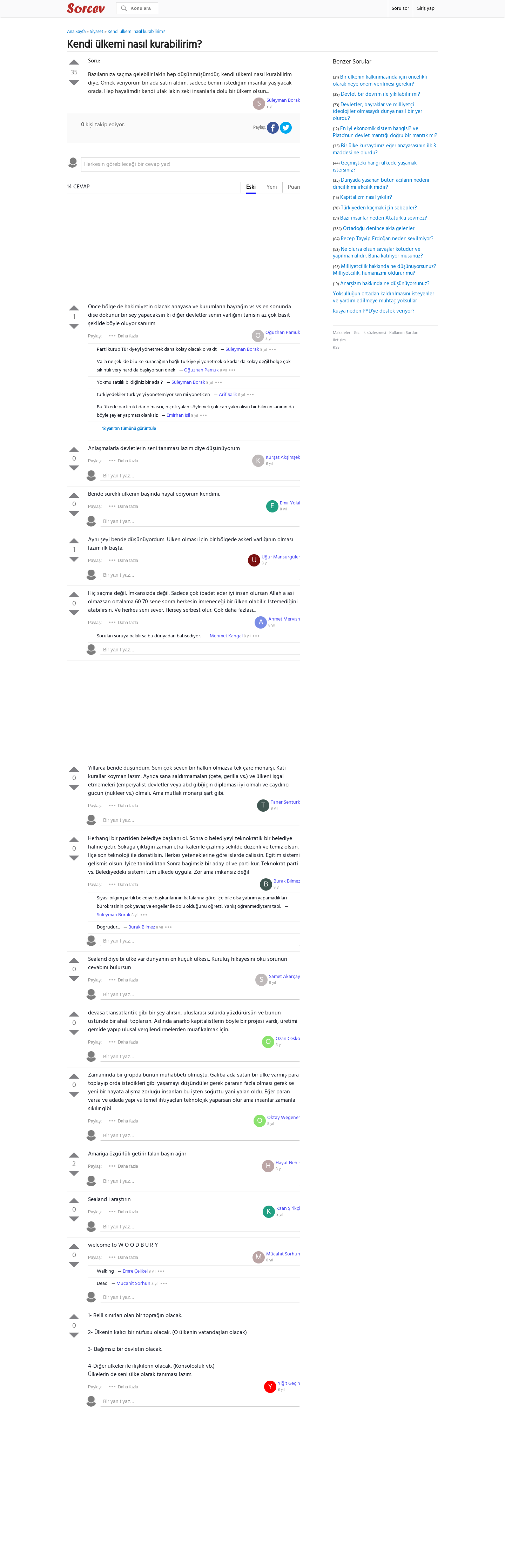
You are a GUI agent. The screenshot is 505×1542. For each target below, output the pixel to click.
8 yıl (270, 106)
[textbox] (190, 164)
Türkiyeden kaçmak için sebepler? (379, 208)
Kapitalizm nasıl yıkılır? (366, 197)
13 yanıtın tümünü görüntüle (129, 429)
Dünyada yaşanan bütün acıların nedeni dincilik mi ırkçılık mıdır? (381, 184)
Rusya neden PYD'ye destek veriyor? (374, 311)
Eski (251, 187)
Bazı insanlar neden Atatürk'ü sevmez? (383, 218)
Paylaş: (95, 336)
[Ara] (137, 8)
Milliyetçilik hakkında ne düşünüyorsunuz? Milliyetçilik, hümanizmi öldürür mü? (384, 270)
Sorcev (109, 9)
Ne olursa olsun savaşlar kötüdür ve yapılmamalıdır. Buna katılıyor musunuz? (378, 253)
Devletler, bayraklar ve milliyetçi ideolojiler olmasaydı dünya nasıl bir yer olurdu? (377, 112)
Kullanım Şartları (403, 332)
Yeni (272, 187)
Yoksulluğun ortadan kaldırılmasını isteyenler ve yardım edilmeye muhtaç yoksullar (383, 297)
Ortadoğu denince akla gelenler (379, 228)
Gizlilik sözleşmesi (370, 332)
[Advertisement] (183, 250)
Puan (294, 187)
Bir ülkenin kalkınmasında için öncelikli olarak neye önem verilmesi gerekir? (380, 80)
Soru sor (400, 9)
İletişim (339, 340)
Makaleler (341, 332)
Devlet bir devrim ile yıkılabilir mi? (380, 94)
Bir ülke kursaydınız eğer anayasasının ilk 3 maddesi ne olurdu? (384, 149)
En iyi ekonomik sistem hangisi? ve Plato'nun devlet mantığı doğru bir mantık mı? (385, 132)
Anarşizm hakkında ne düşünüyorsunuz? (385, 284)
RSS (336, 347)
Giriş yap (426, 9)
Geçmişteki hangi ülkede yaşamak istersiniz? (375, 166)
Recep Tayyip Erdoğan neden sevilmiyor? (387, 239)
